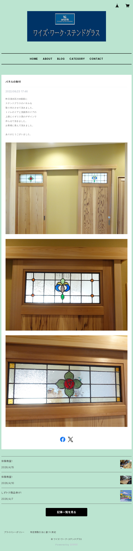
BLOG (61, 58)
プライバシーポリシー (14, 532)
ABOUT (47, 58)
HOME (34, 58)
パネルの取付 (13, 81)
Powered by (66, 544)
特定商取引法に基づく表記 (43, 532)
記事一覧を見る (66, 512)
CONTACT (96, 58)
